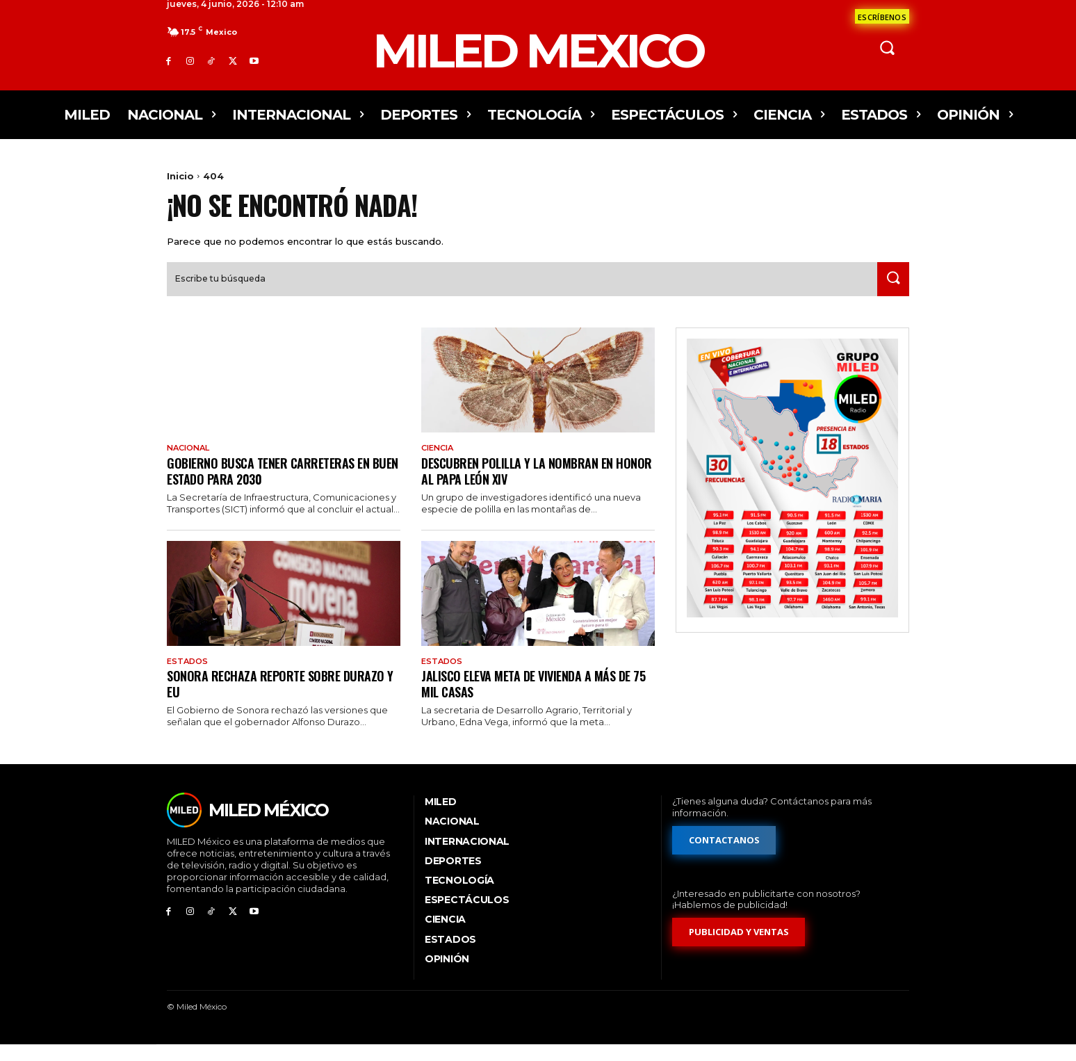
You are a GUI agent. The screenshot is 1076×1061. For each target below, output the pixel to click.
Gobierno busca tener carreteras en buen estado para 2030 (275, 485)
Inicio (180, 175)
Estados (189, 677)
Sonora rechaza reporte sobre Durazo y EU (281, 699)
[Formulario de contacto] (882, 16)
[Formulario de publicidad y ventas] (739, 949)
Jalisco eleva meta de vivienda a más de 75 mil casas (535, 699)
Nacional (191, 462)
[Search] (890, 293)
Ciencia (439, 462)
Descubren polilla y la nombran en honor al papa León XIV (524, 485)
